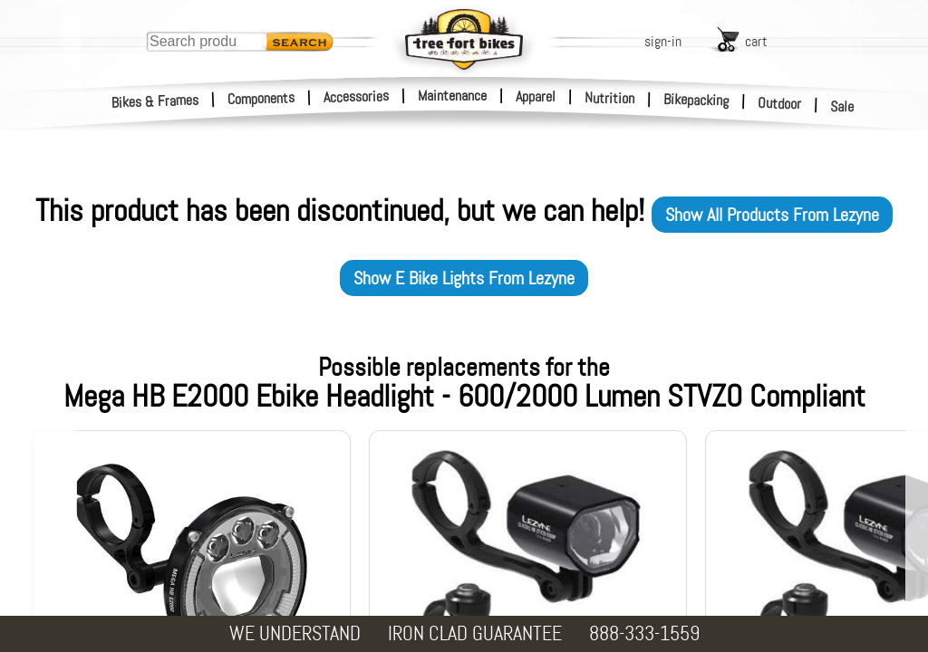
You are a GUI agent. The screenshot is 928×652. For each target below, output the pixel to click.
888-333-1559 (644, 633)
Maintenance (452, 95)
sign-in (663, 41)
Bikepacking (696, 100)
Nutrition (609, 98)
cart (756, 41)
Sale (842, 107)
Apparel (536, 96)
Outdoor (780, 103)
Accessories (356, 96)
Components (261, 98)
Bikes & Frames (155, 101)
